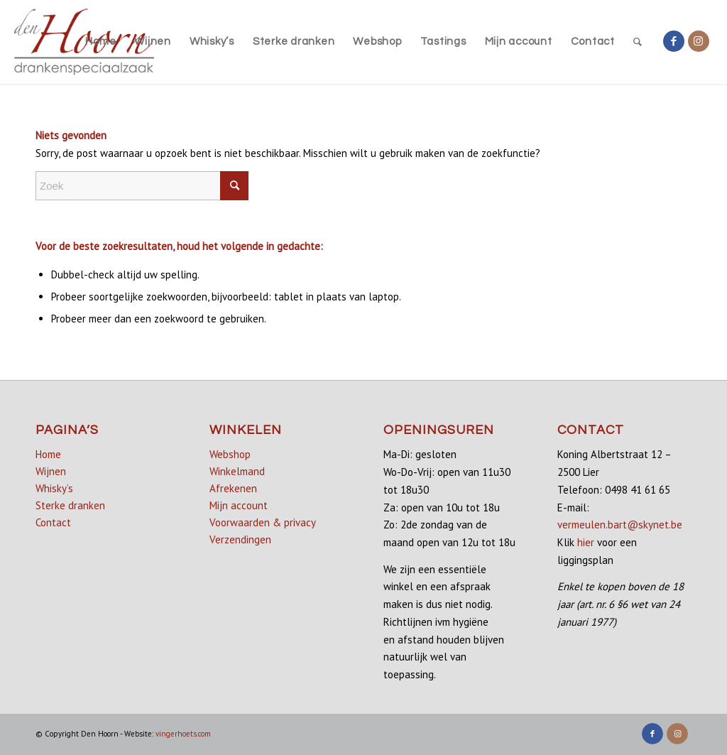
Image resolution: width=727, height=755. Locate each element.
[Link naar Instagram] (698, 41)
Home (48, 454)
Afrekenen (233, 488)
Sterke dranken (70, 505)
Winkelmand (237, 471)
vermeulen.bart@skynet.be (619, 524)
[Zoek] (638, 42)
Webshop (230, 454)
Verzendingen (240, 539)
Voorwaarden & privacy (262, 522)
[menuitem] (100, 42)
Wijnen (50, 471)
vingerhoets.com (183, 734)
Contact (53, 522)
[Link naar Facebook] (673, 41)
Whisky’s (54, 488)
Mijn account (238, 505)
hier (585, 542)
